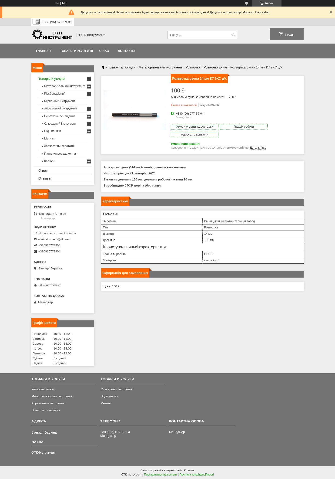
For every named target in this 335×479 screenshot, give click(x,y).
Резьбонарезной (42, 389)
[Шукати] (233, 35)
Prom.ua (189, 470)
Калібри (49, 161)
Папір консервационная (60, 153)
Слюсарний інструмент (60, 123)
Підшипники (52, 131)
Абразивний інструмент (60, 108)
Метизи (49, 138)
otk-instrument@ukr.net (54, 239)
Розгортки (193, 67)
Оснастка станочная (45, 410)
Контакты (126, 51)
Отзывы (44, 178)
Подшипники (109, 396)
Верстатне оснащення (59, 116)
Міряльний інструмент (59, 101)
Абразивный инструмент (48, 403)
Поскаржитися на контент (160, 474)
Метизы (105, 403)
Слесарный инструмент (117, 389)
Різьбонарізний (54, 93)
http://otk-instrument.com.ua (57, 233)
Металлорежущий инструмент (52, 396)
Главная (43, 51)
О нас (104, 51)
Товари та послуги (121, 67)
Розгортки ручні (215, 67)
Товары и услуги (74, 51)
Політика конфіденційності (196, 474)
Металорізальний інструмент (160, 67)
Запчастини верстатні (59, 146)
